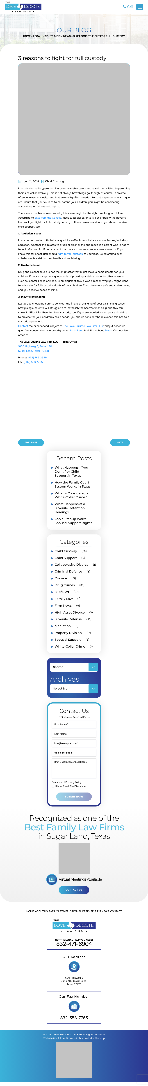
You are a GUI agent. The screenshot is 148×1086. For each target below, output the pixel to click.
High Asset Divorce (70, 613)
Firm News (63, 606)
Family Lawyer (58, 915)
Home (26, 36)
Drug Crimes (65, 586)
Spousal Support (68, 640)
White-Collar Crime (70, 647)
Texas (108, 330)
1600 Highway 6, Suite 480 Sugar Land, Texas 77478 (74, 985)
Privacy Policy (74, 786)
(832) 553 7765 (33, 362)
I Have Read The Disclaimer (71, 790)
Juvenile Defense (68, 620)
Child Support (66, 558)
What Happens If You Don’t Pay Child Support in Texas (71, 472)
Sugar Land (76, 330)
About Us (41, 915)
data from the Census (48, 218)
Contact (23, 326)
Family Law (64, 599)
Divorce (61, 579)
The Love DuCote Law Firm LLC (83, 326)
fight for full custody (70, 254)
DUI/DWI (62, 592)
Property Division (68, 633)
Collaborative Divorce (71, 565)
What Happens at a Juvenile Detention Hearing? (70, 508)
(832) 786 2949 (37, 357)
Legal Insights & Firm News (52, 36)
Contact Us (74, 893)
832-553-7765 (74, 1021)
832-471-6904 (74, 948)
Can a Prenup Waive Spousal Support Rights (73, 521)
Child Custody (54, 181)
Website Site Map (95, 1042)
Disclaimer (58, 786)
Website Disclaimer (54, 1042)
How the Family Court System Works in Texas (72, 485)
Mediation (63, 627)
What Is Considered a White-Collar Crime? (71, 495)
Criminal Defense (68, 572)
